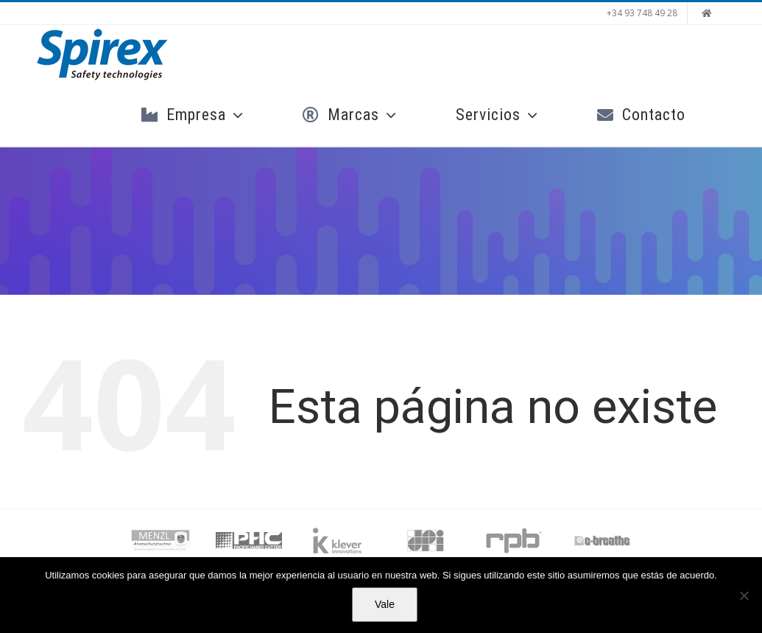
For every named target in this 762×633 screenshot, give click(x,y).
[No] (743, 595)
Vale (385, 604)
